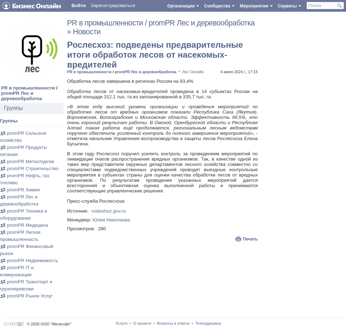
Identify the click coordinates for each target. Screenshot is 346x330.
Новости (87, 32)
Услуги (121, 323)
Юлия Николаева (111, 219)
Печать (250, 239)
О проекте (142, 323)
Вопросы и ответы (173, 323)
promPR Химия (23, 189)
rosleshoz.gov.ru (108, 211)
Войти (78, 5)
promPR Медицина (27, 225)
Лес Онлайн (193, 72)
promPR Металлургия (30, 161)
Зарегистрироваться (113, 5)
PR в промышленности (28, 88)
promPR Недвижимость (32, 260)
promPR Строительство (32, 168)
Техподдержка (208, 323)
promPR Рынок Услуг (30, 296)
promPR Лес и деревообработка (21, 96)
